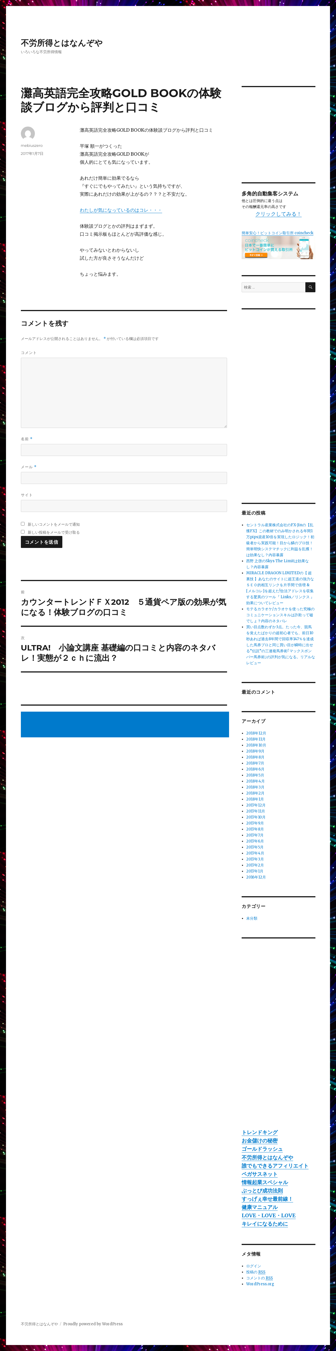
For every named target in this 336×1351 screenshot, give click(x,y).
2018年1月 (255, 799)
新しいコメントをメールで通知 (54, 524)
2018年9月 (255, 751)
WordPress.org (260, 1284)
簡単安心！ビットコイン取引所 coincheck (277, 233)
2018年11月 (256, 739)
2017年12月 (256, 805)
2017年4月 (255, 853)
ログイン (253, 1266)
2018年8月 (255, 757)
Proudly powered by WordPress (93, 1324)
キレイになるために (265, 1223)
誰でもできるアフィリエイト (275, 1165)
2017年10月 (256, 817)
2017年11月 (255, 811)
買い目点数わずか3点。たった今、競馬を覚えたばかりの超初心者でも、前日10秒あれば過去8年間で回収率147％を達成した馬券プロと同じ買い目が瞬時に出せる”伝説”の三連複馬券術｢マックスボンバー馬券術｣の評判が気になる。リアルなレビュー (280, 645)
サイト (27, 495)
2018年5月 (255, 775)
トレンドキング (260, 1132)
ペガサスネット (260, 1174)
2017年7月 (255, 835)
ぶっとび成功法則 (262, 1190)
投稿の (255, 1272)
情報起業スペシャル (265, 1182)
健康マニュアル (260, 1207)
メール (29, 467)
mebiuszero (32, 145)
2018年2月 (255, 793)
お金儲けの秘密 (260, 1140)
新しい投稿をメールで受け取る (54, 532)
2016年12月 (256, 877)
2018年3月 (255, 787)
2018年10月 (256, 745)
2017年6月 (255, 841)
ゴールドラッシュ (262, 1149)
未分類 (251, 918)
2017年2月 (255, 865)
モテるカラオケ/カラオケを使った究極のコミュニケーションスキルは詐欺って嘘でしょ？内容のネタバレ (280, 615)
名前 (27, 439)
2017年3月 (255, 859)
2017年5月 (255, 847)
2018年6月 (255, 769)
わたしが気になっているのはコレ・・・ (121, 210)
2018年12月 (256, 733)
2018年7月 (255, 763)
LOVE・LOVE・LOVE (269, 1215)
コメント (29, 352)
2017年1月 (254, 871)
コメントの (259, 1278)
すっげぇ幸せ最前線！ (267, 1199)
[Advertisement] (126, 725)
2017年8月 (255, 829)
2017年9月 (255, 823)
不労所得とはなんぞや (62, 43)
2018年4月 (255, 781)
